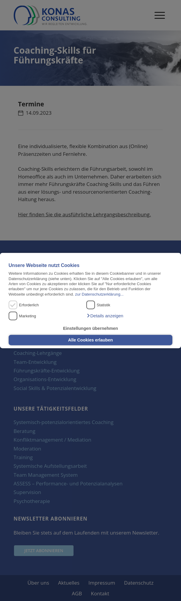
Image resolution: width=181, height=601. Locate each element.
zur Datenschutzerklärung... (99, 294)
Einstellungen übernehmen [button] (90, 328)
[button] (104, 315)
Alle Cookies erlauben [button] (90, 340)
